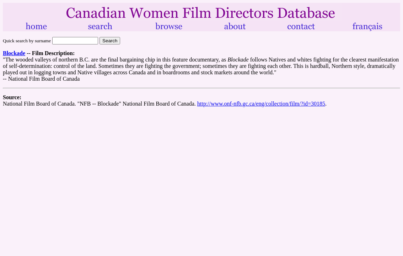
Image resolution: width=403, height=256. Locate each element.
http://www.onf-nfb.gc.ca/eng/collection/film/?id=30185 (261, 104)
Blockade (14, 53)
